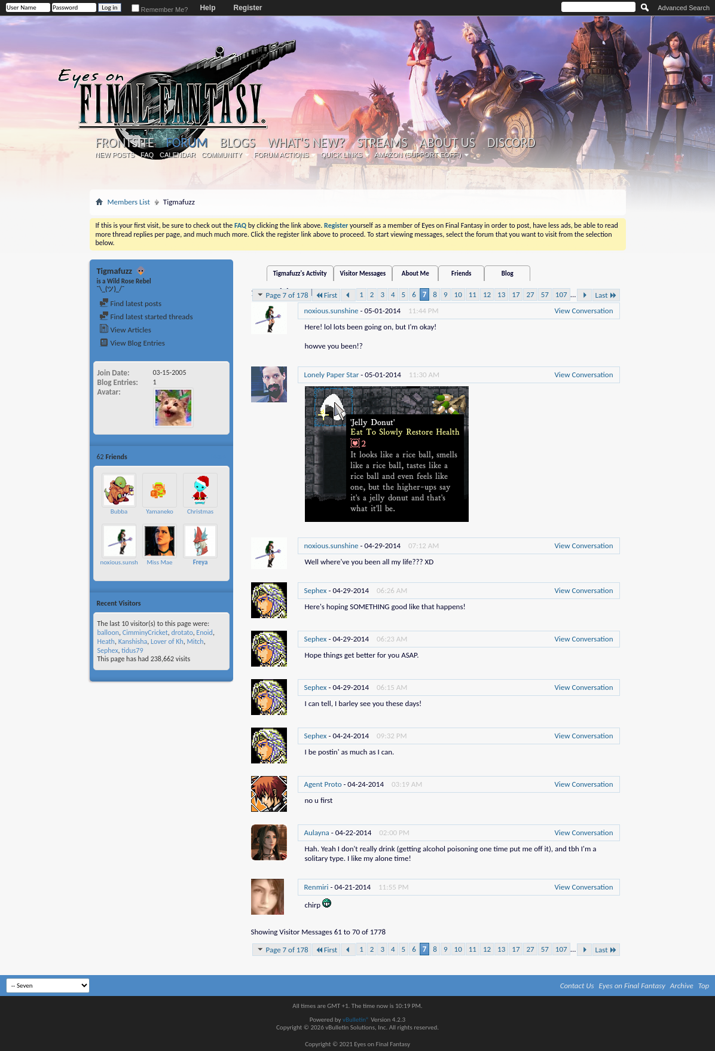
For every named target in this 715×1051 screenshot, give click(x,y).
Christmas (200, 511)
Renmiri (316, 886)
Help (207, 8)
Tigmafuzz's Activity (300, 273)
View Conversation (583, 310)
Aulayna (316, 832)
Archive (681, 985)
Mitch (195, 641)
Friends (461, 273)
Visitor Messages (363, 273)
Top (704, 985)
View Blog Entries (132, 342)
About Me (415, 273)
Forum (186, 143)
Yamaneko (159, 511)
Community (221, 154)
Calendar (177, 154)
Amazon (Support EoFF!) (418, 154)
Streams (382, 143)
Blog (508, 273)
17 (516, 294)
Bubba (119, 511)
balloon (108, 632)
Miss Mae (159, 562)
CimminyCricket (145, 632)
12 (487, 294)
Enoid (204, 632)
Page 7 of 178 (281, 295)
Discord (511, 143)
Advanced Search (684, 7)
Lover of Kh (167, 641)
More (218, 456)
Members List (129, 201)
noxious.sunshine (123, 562)
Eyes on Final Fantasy (632, 985)
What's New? (306, 143)
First (326, 295)
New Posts (115, 154)
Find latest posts (130, 303)
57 (545, 294)
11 (472, 294)
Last (606, 295)
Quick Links (341, 154)
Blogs (237, 143)
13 (501, 294)
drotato (181, 632)
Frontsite (125, 143)
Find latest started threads (146, 316)
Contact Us (577, 985)
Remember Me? (160, 9)
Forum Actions (281, 154)
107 (561, 294)
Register (247, 8)
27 (530, 294)
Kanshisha (133, 641)
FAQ (147, 154)
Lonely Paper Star (331, 374)
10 (458, 294)
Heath (106, 641)
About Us (447, 143)
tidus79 (132, 650)
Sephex (107, 650)
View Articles (125, 329)
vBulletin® (356, 1019)
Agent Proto (323, 784)
